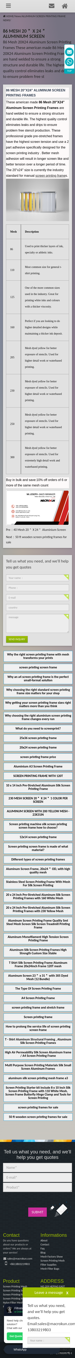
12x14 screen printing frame (38, 837)
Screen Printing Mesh (53, 1260)
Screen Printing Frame (15, 1294)
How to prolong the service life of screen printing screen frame (38, 1028)
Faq (43, 1248)
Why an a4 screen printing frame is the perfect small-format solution (38, 678)
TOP (69, 71)
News (18, 16)
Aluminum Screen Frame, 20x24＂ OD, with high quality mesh (38, 870)
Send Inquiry (17, 639)
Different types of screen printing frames (38, 859)
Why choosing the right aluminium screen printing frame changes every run (38, 717)
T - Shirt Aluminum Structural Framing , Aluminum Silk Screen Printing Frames (38, 1041)
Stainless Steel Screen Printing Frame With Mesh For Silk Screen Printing (38, 883)
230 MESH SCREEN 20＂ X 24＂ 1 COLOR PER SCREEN (38, 800)
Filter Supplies (49, 1264)
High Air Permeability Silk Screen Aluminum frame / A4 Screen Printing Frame (38, 1054)
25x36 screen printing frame (38, 738)
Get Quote (16, 1336)
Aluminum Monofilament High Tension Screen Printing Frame (38, 938)
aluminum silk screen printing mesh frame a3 (38, 1078)
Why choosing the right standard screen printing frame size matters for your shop (38, 691)
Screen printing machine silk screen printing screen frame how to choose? (38, 825)
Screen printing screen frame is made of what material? (38, 848)
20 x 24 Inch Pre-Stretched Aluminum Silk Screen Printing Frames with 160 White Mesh (38, 896)
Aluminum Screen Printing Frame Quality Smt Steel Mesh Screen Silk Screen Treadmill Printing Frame (38, 924)
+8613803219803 (20, 1264)
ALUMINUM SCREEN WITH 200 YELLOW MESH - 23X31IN (38, 812)
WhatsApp (20, 1349)
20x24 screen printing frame (38, 747)
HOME (10, 16)
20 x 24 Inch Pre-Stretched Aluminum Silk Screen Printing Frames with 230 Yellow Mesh (38, 909)
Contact (45, 1244)
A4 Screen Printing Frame (38, 998)
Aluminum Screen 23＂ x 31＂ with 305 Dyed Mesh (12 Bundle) (38, 977)
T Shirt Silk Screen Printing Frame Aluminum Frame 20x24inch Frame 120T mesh (38, 964)
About (44, 1240)
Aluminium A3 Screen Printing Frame (38, 766)
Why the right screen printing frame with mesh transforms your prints (38, 656)
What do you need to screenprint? (38, 728)
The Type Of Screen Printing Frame (38, 988)
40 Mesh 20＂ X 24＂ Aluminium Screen (40, 530)
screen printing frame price (38, 757)
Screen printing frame (38, 1017)
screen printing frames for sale (38, 1107)
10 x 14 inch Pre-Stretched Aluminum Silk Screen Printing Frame (38, 787)
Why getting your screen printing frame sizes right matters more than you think (38, 704)
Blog (43, 1252)
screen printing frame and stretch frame (38, 1007)
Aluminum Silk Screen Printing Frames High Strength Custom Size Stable (38, 951)
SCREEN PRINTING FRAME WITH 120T (38, 776)
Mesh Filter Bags (50, 1268)
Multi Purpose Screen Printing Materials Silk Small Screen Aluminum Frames (38, 1067)
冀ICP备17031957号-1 (61, 1353)
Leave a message (49, 1292)
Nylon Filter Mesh (13, 1302)
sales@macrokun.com (19, 1258)
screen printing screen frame (38, 667)
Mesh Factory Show (52, 1256)
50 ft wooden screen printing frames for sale (38, 1117)
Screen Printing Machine (17, 1298)
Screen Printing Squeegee (17, 1290)
